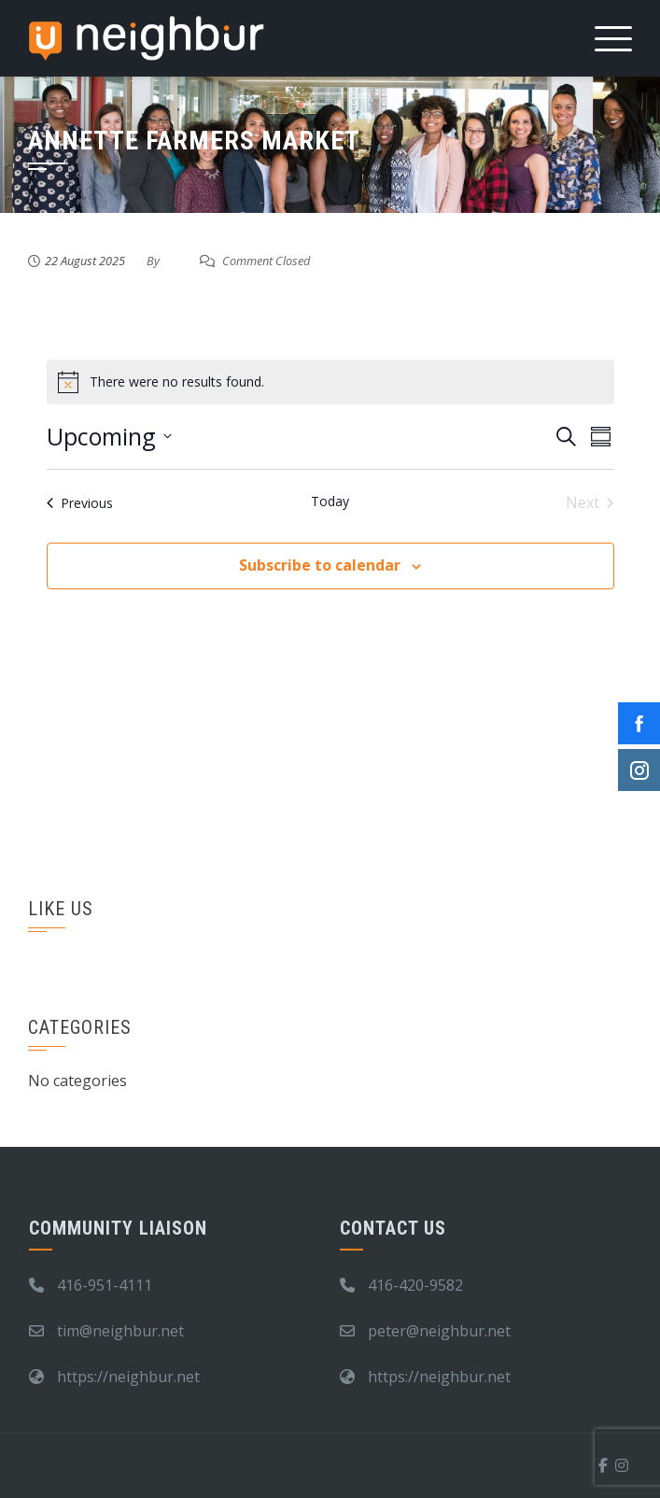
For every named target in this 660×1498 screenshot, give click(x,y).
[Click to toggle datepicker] (109, 437)
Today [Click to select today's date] (330, 501)
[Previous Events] (80, 502)
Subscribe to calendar (319, 565)
